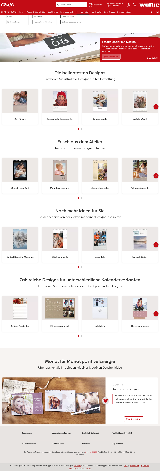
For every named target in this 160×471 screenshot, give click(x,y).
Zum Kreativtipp (134, 419)
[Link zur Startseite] (25, 5)
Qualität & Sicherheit (90, 435)
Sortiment (86, 446)
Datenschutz (134, 465)
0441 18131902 (91, 454)
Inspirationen (117, 446)
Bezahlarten (27, 435)
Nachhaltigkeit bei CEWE (122, 435)
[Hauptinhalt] (80, 225)
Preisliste (77, 465)
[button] (129, 5)
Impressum (145, 465)
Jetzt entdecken (111, 56)
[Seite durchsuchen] (71, 4)
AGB (126, 465)
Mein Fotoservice (29, 446)
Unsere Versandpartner (61, 435)
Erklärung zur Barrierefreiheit (80, 468)
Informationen (58, 446)
